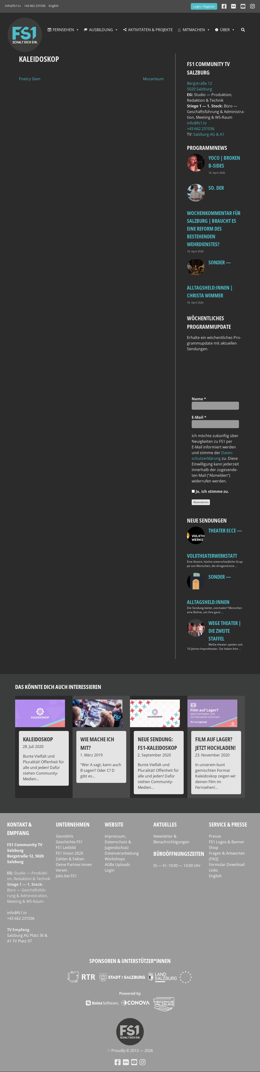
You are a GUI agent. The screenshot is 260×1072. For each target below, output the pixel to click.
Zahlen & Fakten (70, 858)
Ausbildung (101, 29)
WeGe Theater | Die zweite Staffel (224, 630)
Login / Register (204, 6)
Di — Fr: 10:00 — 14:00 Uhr (177, 865)
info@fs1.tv (13, 6)
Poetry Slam (29, 78)
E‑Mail (199, 417)
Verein (61, 870)
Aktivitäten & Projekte (150, 29)
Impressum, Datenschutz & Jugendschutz (118, 842)
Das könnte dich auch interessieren (58, 687)
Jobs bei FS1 (66, 875)
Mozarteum (153, 78)
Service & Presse (228, 824)
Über (225, 29)
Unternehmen (73, 824)
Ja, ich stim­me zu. (210, 491)
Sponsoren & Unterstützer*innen (130, 961)
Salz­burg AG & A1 (208, 134)
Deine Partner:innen (74, 864)
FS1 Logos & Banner (226, 841)
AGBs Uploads (117, 864)
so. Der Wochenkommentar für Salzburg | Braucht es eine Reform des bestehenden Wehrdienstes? (213, 216)
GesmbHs (64, 836)
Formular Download (227, 864)
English (54, 6)
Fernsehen (63, 29)
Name (199, 398)
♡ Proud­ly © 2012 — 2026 (130, 1050)
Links (213, 870)
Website (114, 824)
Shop (213, 847)
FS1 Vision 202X (69, 853)
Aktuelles (165, 824)
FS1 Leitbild (66, 847)
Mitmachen (194, 29)
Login (109, 870)
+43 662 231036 (34, 6)
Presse (215, 836)
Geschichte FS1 (69, 841)
